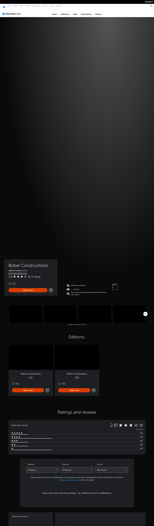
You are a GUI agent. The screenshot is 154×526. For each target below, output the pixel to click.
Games (9, 6)
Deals (75, 12)
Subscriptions (86, 12)
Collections (65, 12)
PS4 (21, 6)
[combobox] (42, 468)
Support (58, 6)
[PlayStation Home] (4, 6)
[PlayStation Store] (12, 11)
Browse (98, 12)
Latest (54, 12)
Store (51, 6)
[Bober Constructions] (26, 312)
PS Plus (27, 6)
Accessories (36, 6)
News (45, 6)
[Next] (145, 312)
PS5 (16, 6)
